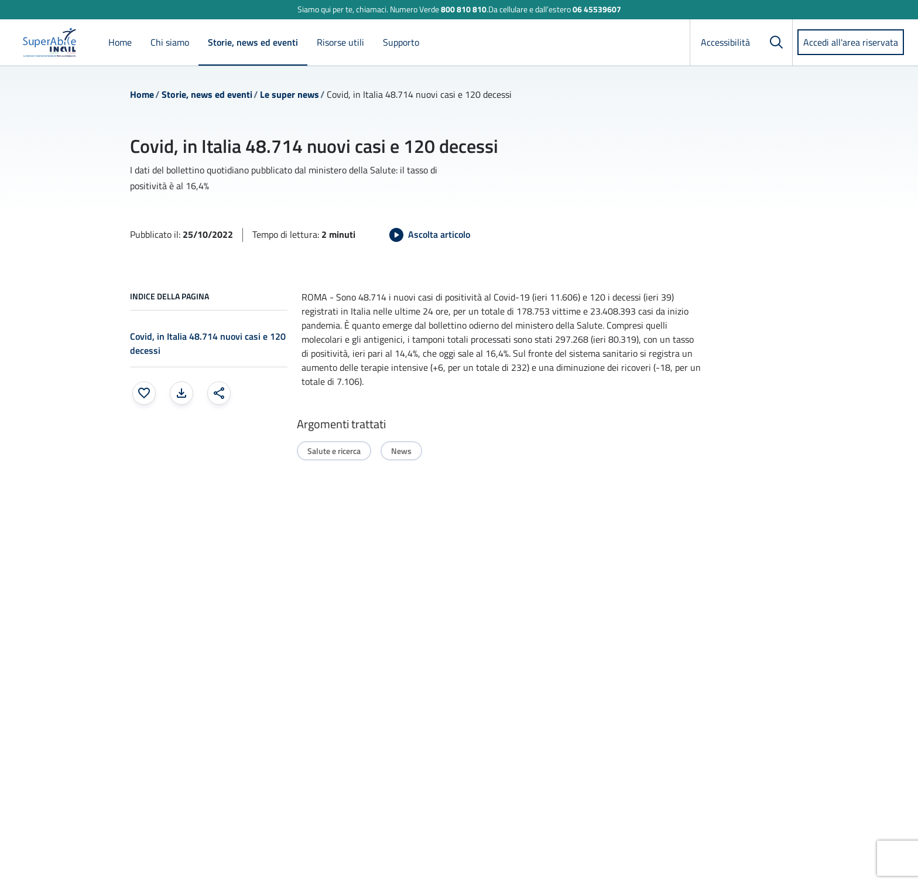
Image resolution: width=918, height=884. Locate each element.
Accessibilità (725, 42)
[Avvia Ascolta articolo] (429, 235)
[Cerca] (776, 42)
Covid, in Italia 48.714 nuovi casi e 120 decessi (208, 343)
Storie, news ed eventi (253, 42)
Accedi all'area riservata (850, 42)
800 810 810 (464, 9)
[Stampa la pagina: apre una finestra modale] (181, 393)
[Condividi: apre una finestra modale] (219, 393)
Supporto (401, 42)
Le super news (289, 94)
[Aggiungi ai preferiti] (144, 393)
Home (120, 42)
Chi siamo (169, 42)
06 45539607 (597, 9)
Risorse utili (340, 42)
